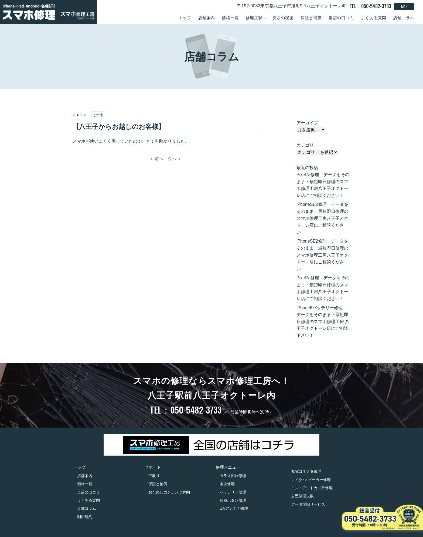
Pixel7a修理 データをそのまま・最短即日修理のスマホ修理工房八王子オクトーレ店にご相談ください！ (322, 185)
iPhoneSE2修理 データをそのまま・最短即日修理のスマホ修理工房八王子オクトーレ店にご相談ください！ (322, 218)
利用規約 (84, 517)
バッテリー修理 (233, 492)
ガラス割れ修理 (233, 476)
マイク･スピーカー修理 (311, 480)
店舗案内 (206, 17)
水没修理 (227, 484)
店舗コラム (403, 17)
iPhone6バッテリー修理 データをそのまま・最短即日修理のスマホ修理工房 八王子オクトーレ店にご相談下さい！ (322, 322)
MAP (404, 6)
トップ (185, 17)
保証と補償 (311, 17)
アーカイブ (307, 122)
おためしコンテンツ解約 (169, 492)
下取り (154, 476)
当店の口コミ (341, 17)
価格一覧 (230, 17)
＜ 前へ (156, 158)
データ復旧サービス (308, 504)
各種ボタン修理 (233, 500)
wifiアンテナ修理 (234, 508)
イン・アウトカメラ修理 (312, 488)
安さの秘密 (283, 17)
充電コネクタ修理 (306, 471)
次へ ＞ (175, 158)
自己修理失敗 (302, 496)
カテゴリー (307, 145)
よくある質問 (374, 17)
